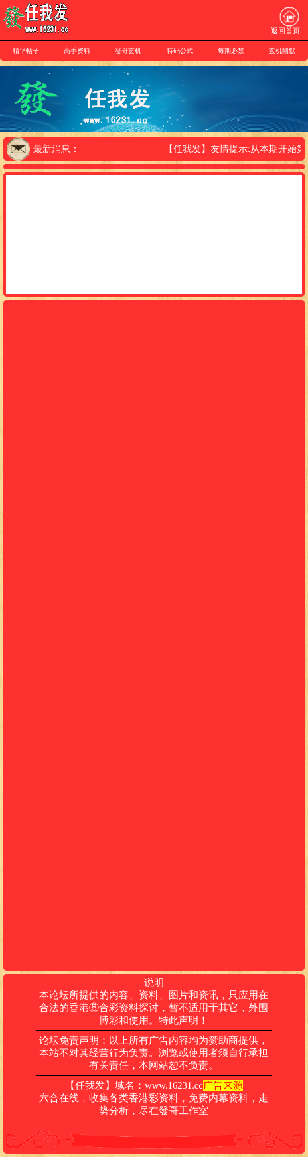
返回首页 (285, 20)
